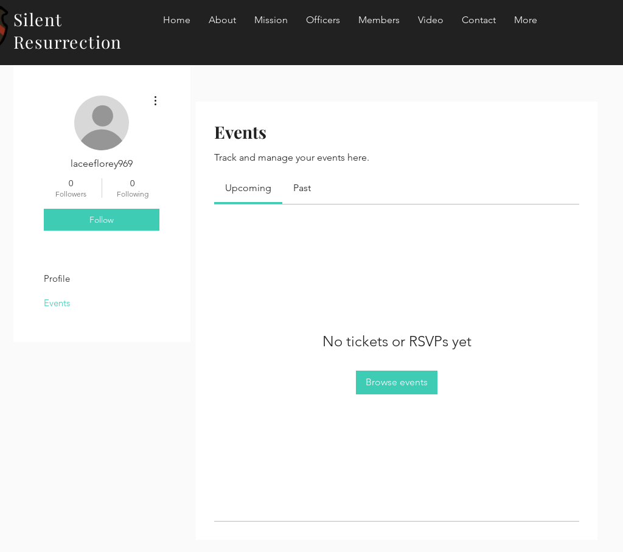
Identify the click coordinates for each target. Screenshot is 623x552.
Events (57, 303)
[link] (248, 188)
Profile (57, 278)
